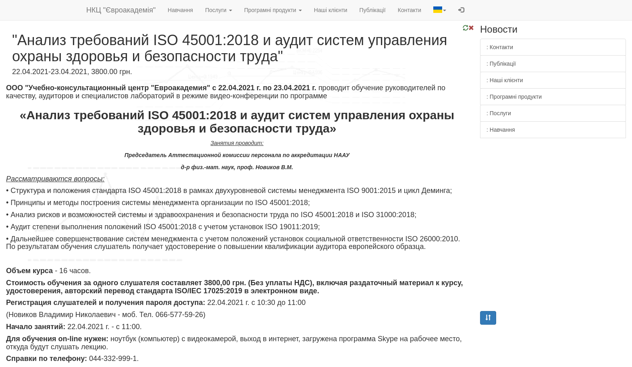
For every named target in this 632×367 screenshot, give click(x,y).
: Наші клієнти (504, 80)
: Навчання (500, 129)
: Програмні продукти (514, 96)
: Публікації (501, 63)
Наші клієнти (330, 10)
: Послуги (498, 113)
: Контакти (499, 47)
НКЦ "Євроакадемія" (121, 10)
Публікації (373, 10)
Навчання (180, 10)
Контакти (409, 10)
